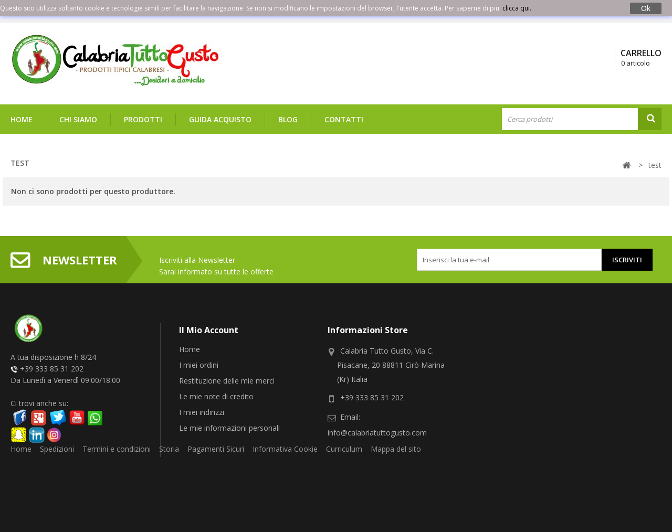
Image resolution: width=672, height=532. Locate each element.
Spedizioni (57, 468)
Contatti (343, 119)
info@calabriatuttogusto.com (377, 433)
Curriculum (344, 468)
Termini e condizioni (116, 468)
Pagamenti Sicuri (215, 468)
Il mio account (208, 330)
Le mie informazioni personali (229, 428)
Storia (169, 468)
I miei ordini (198, 365)
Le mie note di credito (216, 396)
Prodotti (143, 119)
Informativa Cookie (285, 468)
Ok (645, 8)
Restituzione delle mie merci (227, 381)
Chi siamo (78, 119)
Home (21, 119)
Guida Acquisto (220, 119)
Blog (288, 119)
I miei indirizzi (201, 412)
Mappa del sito (396, 468)
